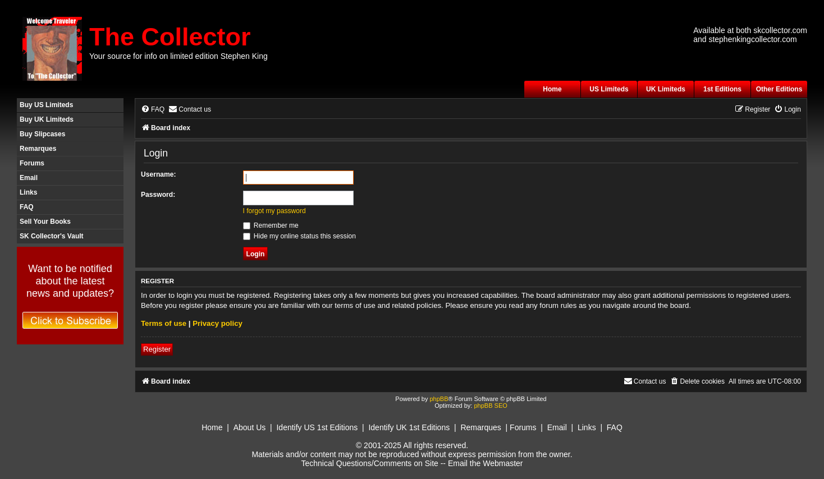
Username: (158, 174)
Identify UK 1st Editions (409, 427)
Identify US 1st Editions (317, 427)
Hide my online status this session (299, 236)
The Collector (170, 36)
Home (552, 89)
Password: (158, 195)
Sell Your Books (45, 221)
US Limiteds (608, 89)
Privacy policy (217, 323)
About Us (250, 427)
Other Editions (779, 89)
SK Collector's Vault (52, 236)
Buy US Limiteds (46, 105)
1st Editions (722, 89)
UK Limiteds (665, 89)
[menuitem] (152, 109)
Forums (32, 163)
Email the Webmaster (485, 463)
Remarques (38, 149)
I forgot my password (274, 211)
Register (157, 349)
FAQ (27, 207)
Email (29, 178)
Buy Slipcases (42, 134)
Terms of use (163, 323)
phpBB (438, 398)
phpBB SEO (490, 405)
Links (28, 192)
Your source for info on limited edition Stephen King (178, 56)
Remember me (271, 225)
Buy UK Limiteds (47, 119)
